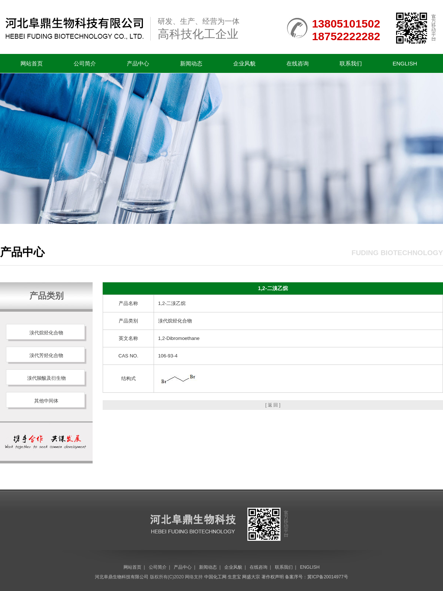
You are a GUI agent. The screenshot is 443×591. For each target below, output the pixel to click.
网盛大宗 (251, 576)
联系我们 (351, 63)
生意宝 (234, 576)
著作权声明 (272, 576)
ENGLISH (405, 63)
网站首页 (31, 63)
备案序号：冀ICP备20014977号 (316, 576)
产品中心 (138, 63)
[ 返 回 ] (272, 405)
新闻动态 (191, 63)
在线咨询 (297, 63)
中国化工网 (215, 576)
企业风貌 (244, 63)
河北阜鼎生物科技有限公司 (121, 576)
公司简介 (85, 63)
